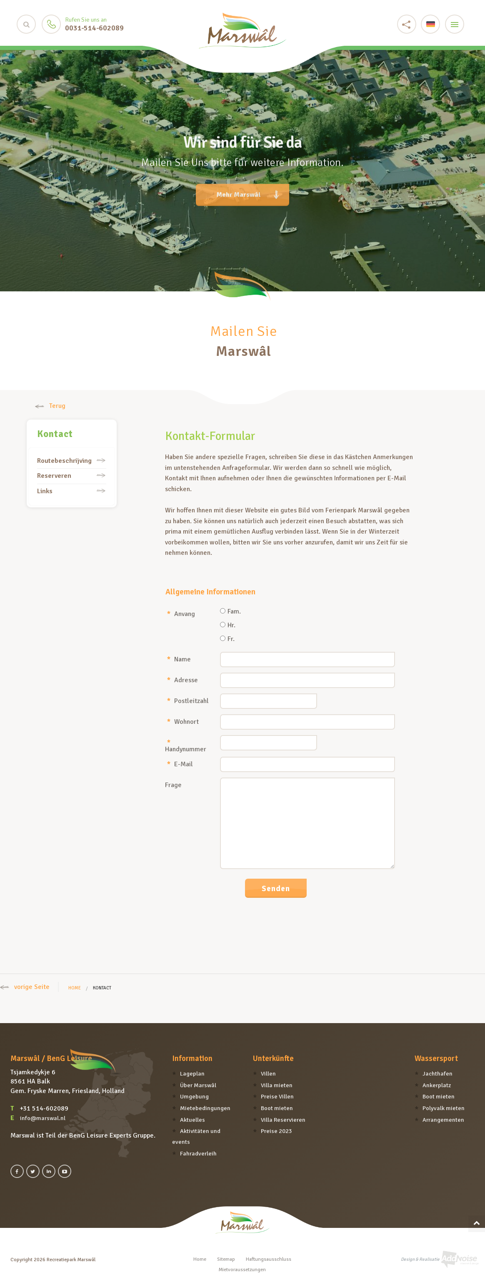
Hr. (227, 625)
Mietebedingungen (205, 1108)
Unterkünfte (273, 1058)
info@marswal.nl (42, 1118)
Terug (50, 406)
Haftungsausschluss (268, 1259)
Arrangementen (443, 1119)
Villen (268, 1073)
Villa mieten (276, 1085)
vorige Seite (25, 987)
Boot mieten (277, 1108)
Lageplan (192, 1073)
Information (192, 1058)
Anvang (181, 613)
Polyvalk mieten (443, 1108)
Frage (173, 784)
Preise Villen (277, 1096)
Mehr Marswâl (248, 189)
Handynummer (185, 745)
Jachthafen (437, 1073)
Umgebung (194, 1096)
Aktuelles (192, 1119)
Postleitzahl (188, 700)
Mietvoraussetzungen (242, 1270)
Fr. (227, 639)
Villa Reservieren (283, 1119)
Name (179, 659)
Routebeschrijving (64, 461)
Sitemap (226, 1259)
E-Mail (180, 764)
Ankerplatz (436, 1085)
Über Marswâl (198, 1085)
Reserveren (54, 476)
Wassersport (436, 1058)
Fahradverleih (198, 1153)
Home (74, 988)
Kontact (55, 434)
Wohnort (183, 721)
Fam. (230, 612)
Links (44, 491)
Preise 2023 (276, 1131)
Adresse (182, 679)
